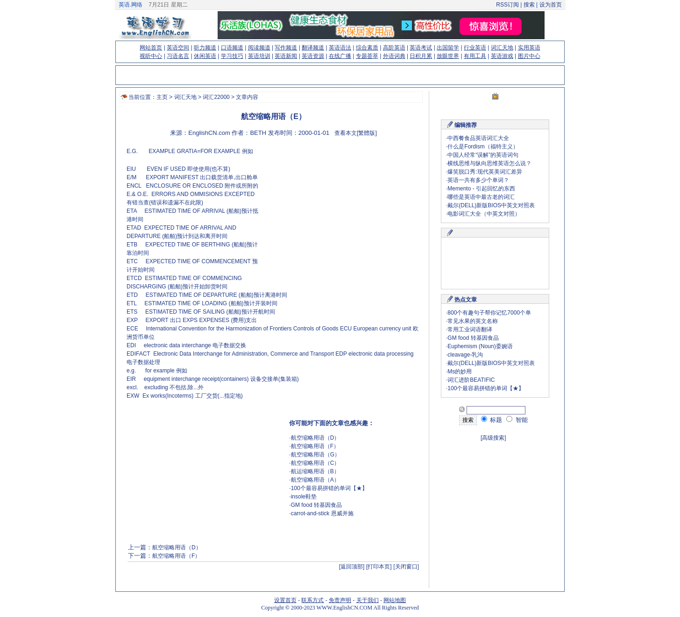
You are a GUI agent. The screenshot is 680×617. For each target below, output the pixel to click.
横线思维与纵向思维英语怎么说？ (489, 163)
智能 (517, 419)
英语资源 (313, 56)
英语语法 (340, 47)
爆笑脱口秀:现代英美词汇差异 (484, 171)
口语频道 (232, 47)
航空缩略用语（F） (315, 446)
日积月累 (421, 56)
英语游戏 (502, 56)
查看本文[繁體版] (355, 133)
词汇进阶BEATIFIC (471, 380)
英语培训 (259, 56)
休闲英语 (205, 56)
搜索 (529, 4)
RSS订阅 (507, 4)
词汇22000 (216, 97)
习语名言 (178, 56)
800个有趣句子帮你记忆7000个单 (489, 312)
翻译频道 (313, 47)
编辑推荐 (465, 125)
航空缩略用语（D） (315, 438)
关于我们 (367, 600)
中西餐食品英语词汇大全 (478, 138)
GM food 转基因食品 (316, 505)
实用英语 (529, 47)
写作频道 (286, 47)
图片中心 (529, 56)
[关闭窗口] (406, 566)
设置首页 (285, 600)
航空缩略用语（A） (315, 480)
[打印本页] (379, 566)
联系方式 (312, 600)
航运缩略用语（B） (315, 471)
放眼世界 (448, 56)
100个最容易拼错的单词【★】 (329, 488)
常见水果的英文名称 (472, 321)
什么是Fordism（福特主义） (482, 146)
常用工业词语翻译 (469, 329)
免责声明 (340, 600)
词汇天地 (502, 47)
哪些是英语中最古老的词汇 (481, 197)
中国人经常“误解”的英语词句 (482, 155)
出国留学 (448, 47)
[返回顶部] (352, 566)
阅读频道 (259, 47)
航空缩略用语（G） (315, 454)
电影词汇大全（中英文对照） (483, 213)
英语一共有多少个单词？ (478, 180)
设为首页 (550, 4)
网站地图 (394, 600)
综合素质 (367, 47)
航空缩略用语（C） (315, 463)
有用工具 (475, 56)
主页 (162, 97)
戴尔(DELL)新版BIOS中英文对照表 (491, 205)
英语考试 (421, 47)
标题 (492, 419)
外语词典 (394, 56)
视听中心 (151, 56)
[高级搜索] (493, 438)
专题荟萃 (367, 56)
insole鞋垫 (304, 496)
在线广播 (340, 56)
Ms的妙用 (459, 371)
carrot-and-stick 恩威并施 (322, 513)
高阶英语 (394, 47)
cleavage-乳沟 (465, 354)
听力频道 (205, 47)
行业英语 (475, 47)
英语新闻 (286, 56)
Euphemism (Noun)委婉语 (479, 346)
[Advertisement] (339, 212)
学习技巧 (232, 56)
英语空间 (178, 47)
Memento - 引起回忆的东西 (481, 188)
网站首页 (151, 47)
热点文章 (465, 299)
